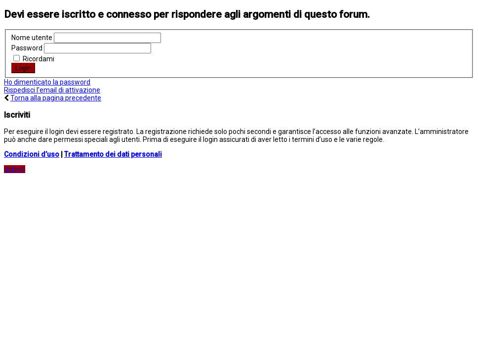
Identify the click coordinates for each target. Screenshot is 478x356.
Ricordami (33, 59)
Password (26, 48)
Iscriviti (14, 169)
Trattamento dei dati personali (113, 154)
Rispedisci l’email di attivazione (52, 90)
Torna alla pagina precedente (55, 98)
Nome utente (31, 38)
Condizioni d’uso (31, 154)
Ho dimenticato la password (47, 82)
